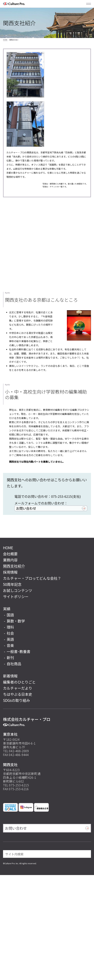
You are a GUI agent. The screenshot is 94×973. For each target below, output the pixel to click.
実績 (6, 608)
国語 (10, 614)
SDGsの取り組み (16, 700)
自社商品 (14, 663)
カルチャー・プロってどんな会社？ (32, 578)
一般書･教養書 (18, 651)
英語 (10, 639)
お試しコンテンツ (17, 590)
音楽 (10, 645)
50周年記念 (12, 584)
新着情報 (10, 675)
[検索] (86, 854)
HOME (5, 40)
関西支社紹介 (14, 566)
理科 (10, 627)
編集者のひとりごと (19, 682)
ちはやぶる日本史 (17, 694)
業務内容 (10, 559)
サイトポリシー (16, 596)
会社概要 (10, 553)
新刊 (10, 657)
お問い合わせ (26, 508)
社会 (10, 633)
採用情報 (10, 572)
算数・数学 (16, 621)
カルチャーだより (17, 688)
